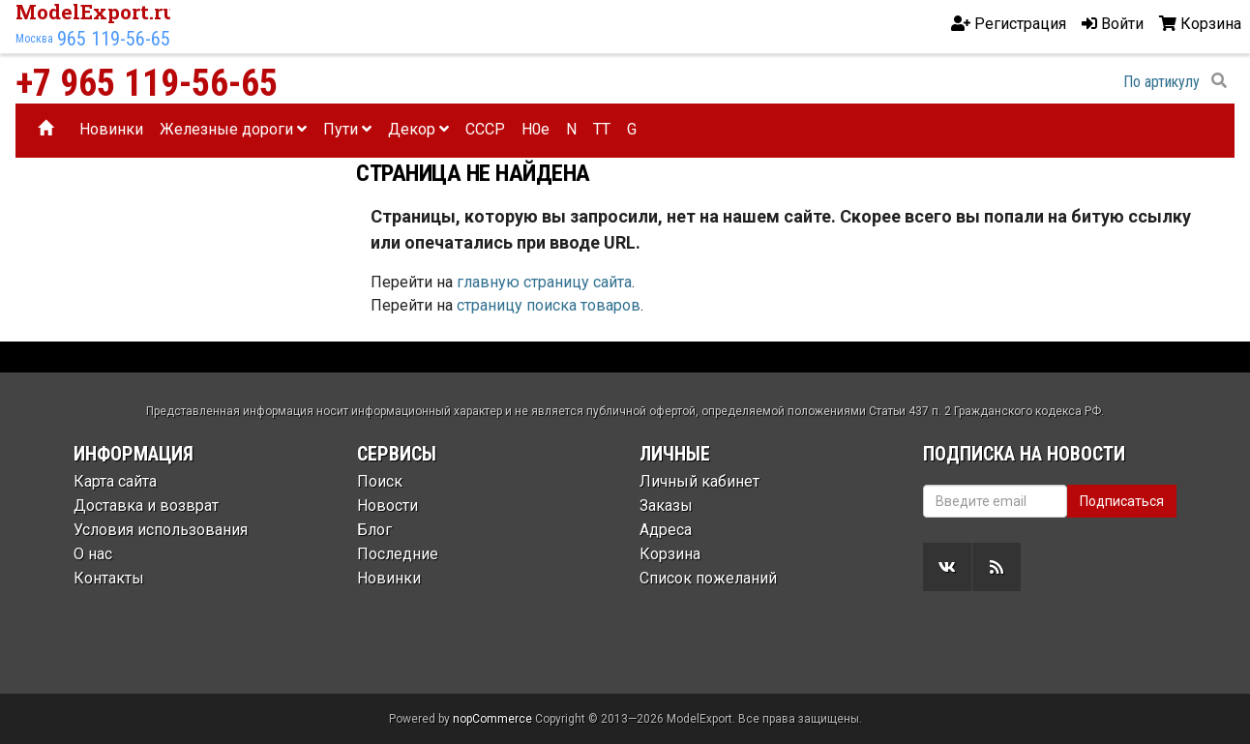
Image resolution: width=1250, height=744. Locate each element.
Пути (347, 129)
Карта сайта (115, 481)
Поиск (379, 481)
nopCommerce (492, 719)
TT (601, 129)
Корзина (670, 554)
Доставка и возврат (146, 505)
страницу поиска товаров (548, 305)
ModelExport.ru (95, 11)
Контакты (109, 578)
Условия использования (161, 530)
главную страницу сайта (544, 282)
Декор (418, 129)
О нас (93, 554)
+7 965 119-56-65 (146, 83)
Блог (374, 530)
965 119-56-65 (113, 38)
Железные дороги (233, 129)
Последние (397, 554)
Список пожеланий (708, 578)
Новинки (111, 129)
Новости (387, 505)
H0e (535, 129)
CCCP (485, 129)
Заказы (666, 505)
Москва (34, 38)
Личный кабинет (699, 481)
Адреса (666, 530)
